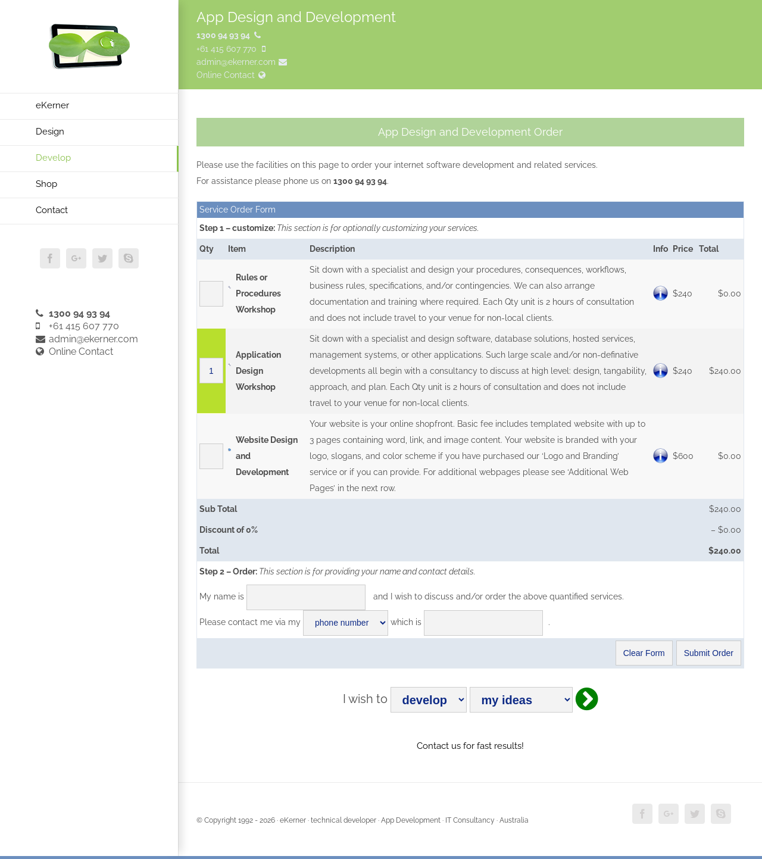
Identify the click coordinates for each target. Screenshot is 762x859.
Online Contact (74, 351)
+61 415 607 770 (77, 326)
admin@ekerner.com (87, 339)
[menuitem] (89, 106)
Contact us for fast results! (470, 746)
